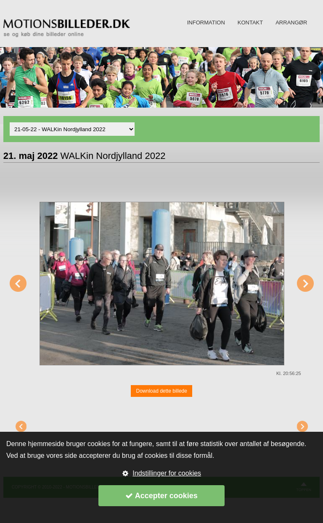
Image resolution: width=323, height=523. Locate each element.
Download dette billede (161, 391)
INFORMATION (206, 22)
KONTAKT (250, 22)
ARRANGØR (291, 22)
